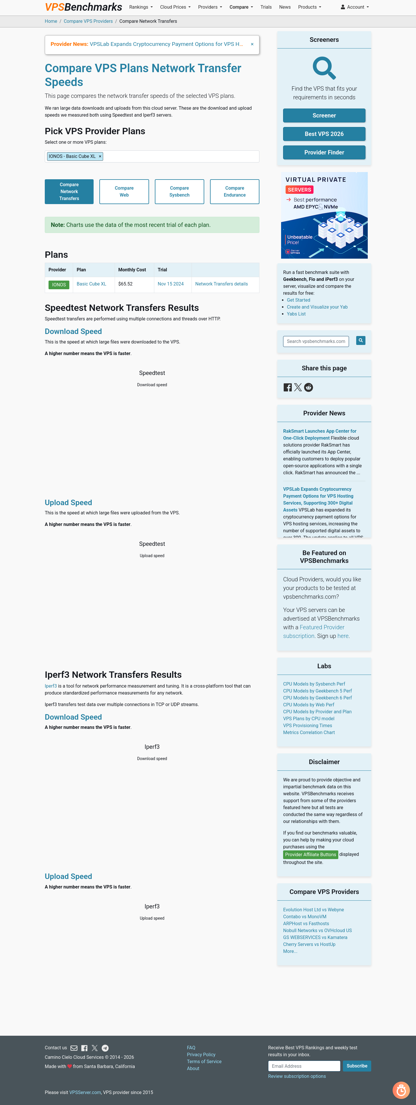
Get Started (298, 300)
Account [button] (353, 7)
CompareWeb (124, 191)
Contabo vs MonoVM (304, 916)
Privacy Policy (201, 1054)
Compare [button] (240, 7)
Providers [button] (208, 7)
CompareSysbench (179, 191)
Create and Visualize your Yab (317, 307)
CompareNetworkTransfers (69, 191)
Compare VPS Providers (88, 21)
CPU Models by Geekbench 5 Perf (317, 691)
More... (290, 951)
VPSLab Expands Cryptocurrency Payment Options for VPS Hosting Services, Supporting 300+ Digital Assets (223, 44)
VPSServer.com (85, 1092)
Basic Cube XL (91, 284)
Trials (266, 7)
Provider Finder (324, 152)
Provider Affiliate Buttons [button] (310, 854)
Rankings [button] (139, 7)
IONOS (59, 285)
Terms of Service (204, 1061)
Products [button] (308, 7)
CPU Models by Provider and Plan (317, 711)
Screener (324, 115)
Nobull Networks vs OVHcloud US (317, 930)
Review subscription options (297, 1076)
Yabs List (296, 314)
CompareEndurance (235, 191)
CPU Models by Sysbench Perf (314, 684)
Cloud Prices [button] (173, 7)
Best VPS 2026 (324, 133)
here (342, 635)
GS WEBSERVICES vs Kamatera (315, 937)
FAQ (191, 1047)
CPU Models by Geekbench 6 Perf (317, 698)
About (193, 1068)
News (285, 7)
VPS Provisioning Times (307, 725)
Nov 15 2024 (171, 284)
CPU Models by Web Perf (308, 705)
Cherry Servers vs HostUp (309, 944)
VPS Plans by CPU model (308, 718)
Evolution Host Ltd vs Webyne (313, 909)
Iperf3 (51, 686)
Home (51, 21)
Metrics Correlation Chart (309, 732)
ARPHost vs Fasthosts (306, 923)
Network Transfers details (221, 284)
